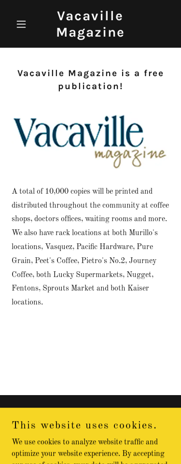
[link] (90, 35)
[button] (23, 24)
